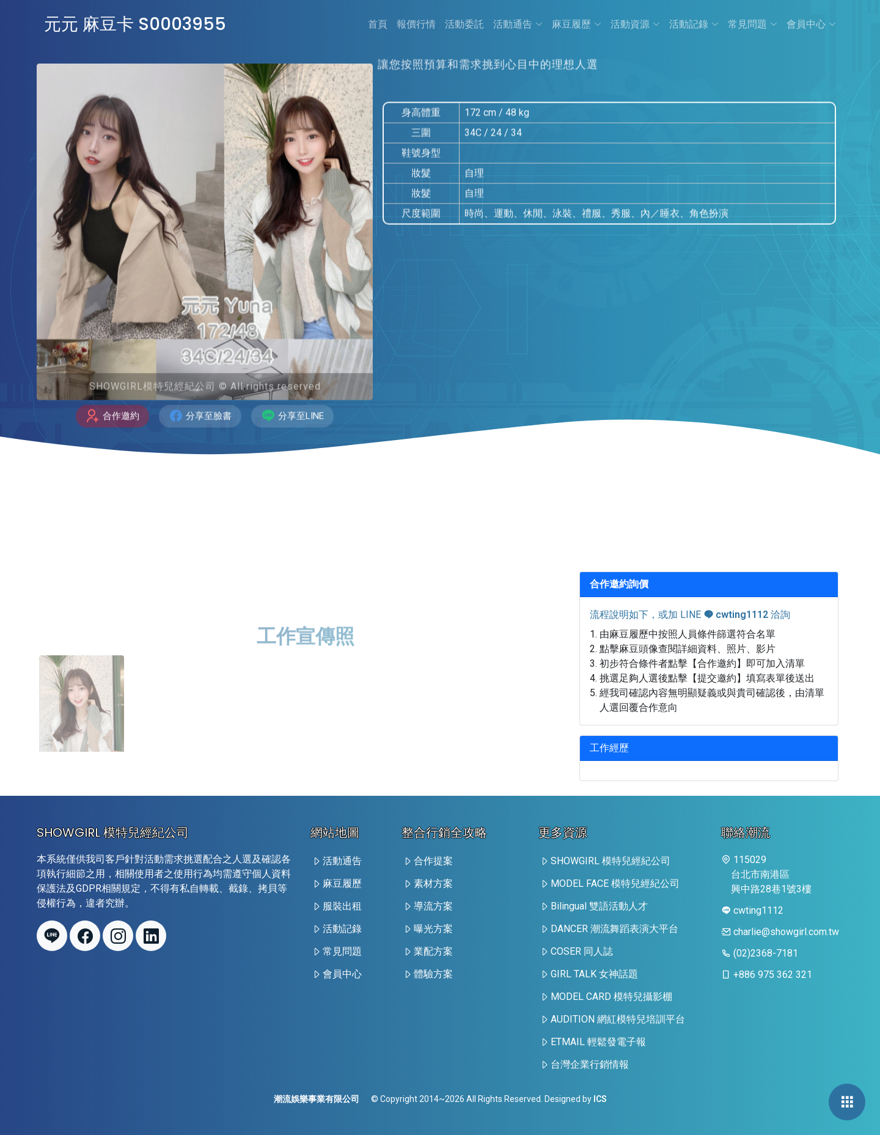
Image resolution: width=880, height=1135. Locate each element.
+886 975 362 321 (772, 974)
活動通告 (518, 24)
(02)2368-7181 (765, 953)
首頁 (377, 24)
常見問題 (752, 24)
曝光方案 (433, 929)
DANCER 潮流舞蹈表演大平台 (614, 929)
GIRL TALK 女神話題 (594, 974)
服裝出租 (342, 906)
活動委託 (464, 24)
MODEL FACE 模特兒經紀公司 (615, 883)
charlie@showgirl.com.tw (786, 932)
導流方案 (433, 906)
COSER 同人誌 (582, 951)
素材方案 (433, 883)
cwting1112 (735, 614)
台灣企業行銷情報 (590, 1064)
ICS (600, 1099)
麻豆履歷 (576, 24)
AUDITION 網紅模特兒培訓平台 (618, 1019)
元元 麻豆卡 (135, 24)
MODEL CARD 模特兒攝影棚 (611, 996)
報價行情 (416, 24)
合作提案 (433, 861)
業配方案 (433, 951)
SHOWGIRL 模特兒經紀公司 (610, 861)
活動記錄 (694, 24)
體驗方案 (433, 974)
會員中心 (811, 24)
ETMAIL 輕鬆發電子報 (598, 1042)
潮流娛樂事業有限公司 (316, 1099)
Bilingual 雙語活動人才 (599, 906)
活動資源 (635, 24)
